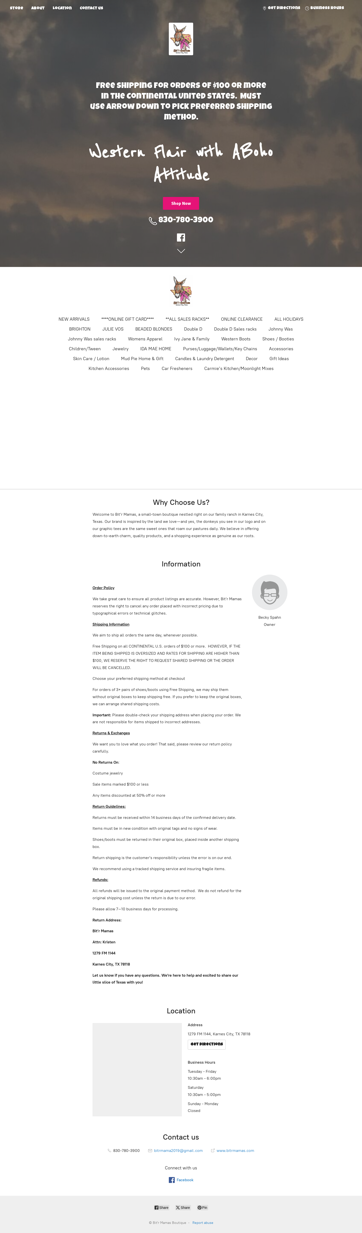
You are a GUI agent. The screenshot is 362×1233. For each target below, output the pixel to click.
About (38, 9)
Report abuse (202, 1223)
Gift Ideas (279, 358)
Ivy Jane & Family (191, 339)
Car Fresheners (177, 368)
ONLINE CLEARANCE (242, 319)
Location (62, 9)
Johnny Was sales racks (92, 339)
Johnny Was (280, 329)
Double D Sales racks (235, 329)
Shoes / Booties (278, 339)
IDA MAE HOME (155, 349)
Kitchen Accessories (109, 368)
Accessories (281, 349)
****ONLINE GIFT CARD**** (127, 319)
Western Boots (236, 339)
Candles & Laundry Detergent (204, 358)
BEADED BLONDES (153, 329)
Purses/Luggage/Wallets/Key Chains (220, 349)
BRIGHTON (80, 329)
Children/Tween (85, 349)
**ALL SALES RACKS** (187, 319)
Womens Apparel (145, 339)
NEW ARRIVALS (74, 319)
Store (16, 9)
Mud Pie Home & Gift (142, 358)
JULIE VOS (113, 329)
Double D (193, 329)
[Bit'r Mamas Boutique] (181, 291)
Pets (145, 368)
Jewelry (120, 349)
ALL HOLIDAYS (288, 319)
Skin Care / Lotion (91, 358)
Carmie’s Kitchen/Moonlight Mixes (239, 368)
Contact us (91, 9)
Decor (252, 358)
